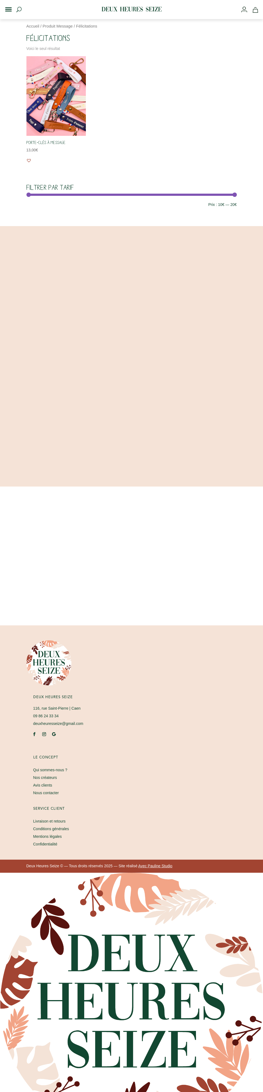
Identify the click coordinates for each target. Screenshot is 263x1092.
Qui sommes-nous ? (50, 770)
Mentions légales (47, 836)
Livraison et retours (49, 821)
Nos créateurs (45, 777)
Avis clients (42, 785)
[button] (5, 5)
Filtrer (36, 205)
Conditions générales (51, 829)
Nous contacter (46, 793)
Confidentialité (45, 844)
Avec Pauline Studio (155, 866)
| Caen (57, 708)
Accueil (32, 26)
